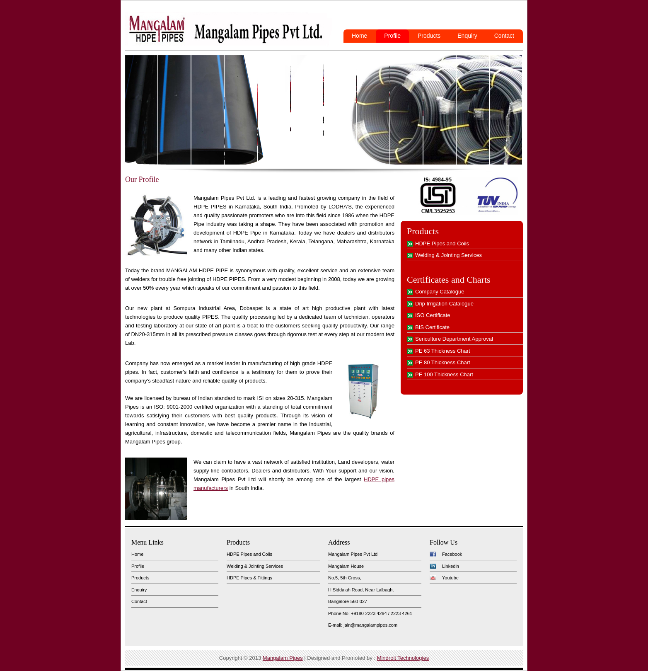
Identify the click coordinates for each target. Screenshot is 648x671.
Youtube (450, 577)
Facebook (452, 554)
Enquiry (467, 35)
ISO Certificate (432, 315)
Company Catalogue (439, 291)
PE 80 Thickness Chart (442, 362)
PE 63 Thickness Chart (442, 351)
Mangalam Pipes (283, 658)
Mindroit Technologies (403, 658)
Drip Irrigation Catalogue (444, 303)
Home (359, 35)
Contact (504, 35)
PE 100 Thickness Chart (444, 374)
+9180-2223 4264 (369, 613)
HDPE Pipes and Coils (442, 243)
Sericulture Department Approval (454, 339)
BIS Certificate (432, 327)
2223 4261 (401, 613)
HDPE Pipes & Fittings (249, 577)
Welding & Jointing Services (448, 255)
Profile (392, 35)
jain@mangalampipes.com (370, 625)
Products (429, 35)
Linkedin (450, 566)
